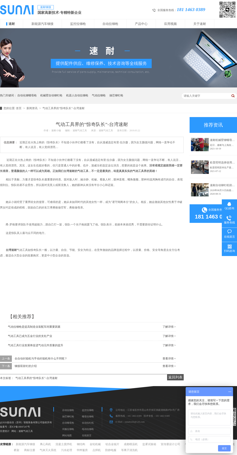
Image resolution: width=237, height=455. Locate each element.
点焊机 (96, 450)
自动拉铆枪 (110, 23)
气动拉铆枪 (99, 95)
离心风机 (45, 444)
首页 (19, 108)
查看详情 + (169, 358)
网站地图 (67, 435)
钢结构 (81, 444)
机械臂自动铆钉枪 (51, 95)
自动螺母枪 (68, 422)
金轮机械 (95, 444)
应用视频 (170, 23)
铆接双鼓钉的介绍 (26, 366)
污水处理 (66, 450)
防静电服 (110, 450)
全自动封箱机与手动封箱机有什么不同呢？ (41, 358)
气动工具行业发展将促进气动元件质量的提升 (35, 345)
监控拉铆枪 (78, 23)
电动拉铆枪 (88, 429)
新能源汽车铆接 (42, 23)
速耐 (11, 23)
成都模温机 (131, 444)
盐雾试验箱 (149, 444)
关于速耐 (199, 23)
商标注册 (29, 450)
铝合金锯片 (112, 444)
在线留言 (86, 435)
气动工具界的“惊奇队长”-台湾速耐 (63, 108)
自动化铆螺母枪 (27, 95)
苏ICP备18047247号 (19, 426)
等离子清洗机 (129, 450)
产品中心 (141, 23)
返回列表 (175, 377)
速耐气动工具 (26, 431)
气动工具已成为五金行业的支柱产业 (30, 336)
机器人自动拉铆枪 (77, 95)
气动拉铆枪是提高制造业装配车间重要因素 (34, 326)
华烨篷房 (82, 450)
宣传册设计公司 (170, 444)
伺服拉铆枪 (68, 429)
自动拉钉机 (88, 422)
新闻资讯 (32, 108)
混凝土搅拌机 (63, 444)
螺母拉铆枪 (88, 416)
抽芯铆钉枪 (116, 95)
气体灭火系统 (48, 450)
